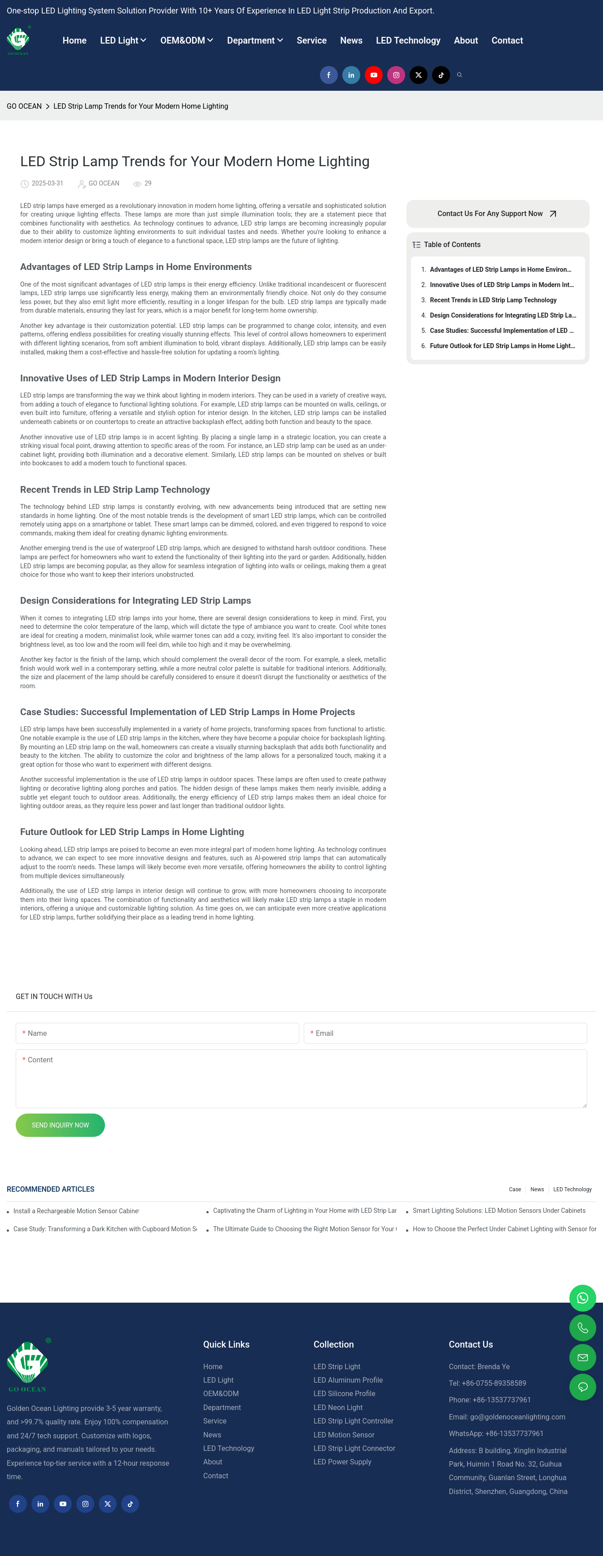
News (537, 1189)
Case (515, 1189)
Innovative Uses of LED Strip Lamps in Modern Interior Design (503, 284)
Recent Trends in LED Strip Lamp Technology (493, 300)
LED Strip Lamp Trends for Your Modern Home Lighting (140, 106)
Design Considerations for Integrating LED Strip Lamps (503, 315)
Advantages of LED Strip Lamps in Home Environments (503, 269)
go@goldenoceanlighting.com (518, 1417)
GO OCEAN (24, 106)
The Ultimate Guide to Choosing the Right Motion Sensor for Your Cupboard (305, 1229)
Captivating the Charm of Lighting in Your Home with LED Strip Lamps (305, 1210)
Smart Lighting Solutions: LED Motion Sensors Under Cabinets (499, 1210)
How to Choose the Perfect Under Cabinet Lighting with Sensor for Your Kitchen (504, 1229)
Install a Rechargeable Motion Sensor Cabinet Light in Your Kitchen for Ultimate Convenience (76, 1211)
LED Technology (573, 1189)
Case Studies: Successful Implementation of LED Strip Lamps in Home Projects (503, 330)
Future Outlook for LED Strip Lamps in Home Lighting (503, 345)
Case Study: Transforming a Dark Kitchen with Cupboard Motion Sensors (105, 1229)
